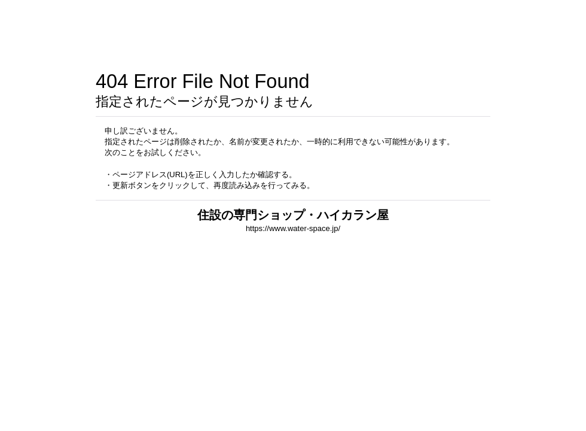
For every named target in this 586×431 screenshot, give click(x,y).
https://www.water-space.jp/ (293, 228)
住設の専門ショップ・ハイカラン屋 (293, 214)
